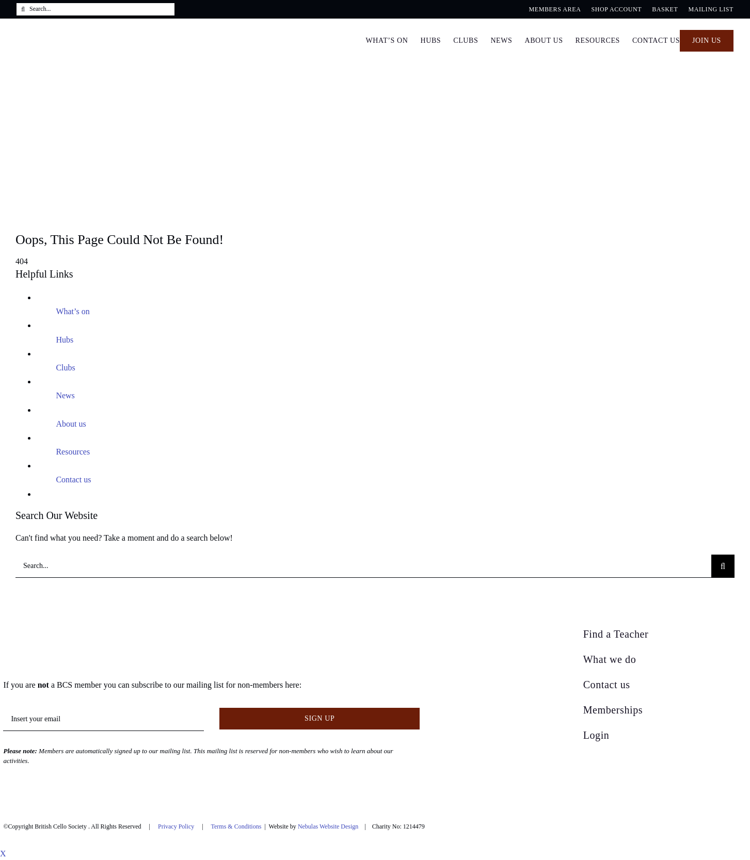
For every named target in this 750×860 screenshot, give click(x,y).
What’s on (72, 311)
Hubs (64, 339)
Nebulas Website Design (328, 826)
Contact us (73, 479)
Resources (73, 451)
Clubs (65, 367)
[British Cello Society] (68, 631)
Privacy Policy (176, 826)
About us (71, 423)
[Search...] (95, 9)
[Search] (23, 9)
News (65, 395)
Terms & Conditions (236, 826)
